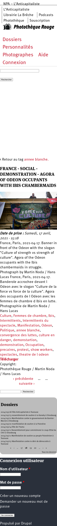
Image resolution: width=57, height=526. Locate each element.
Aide (43, 55)
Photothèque (13, 21)
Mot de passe (12, 483)
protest (23, 350)
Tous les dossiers (49, 452)
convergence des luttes (18, 335)
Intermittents (10, 321)
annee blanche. (36, 159)
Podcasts (46, 15)
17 (22, 448)
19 (31, 448)
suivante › (27, 384)
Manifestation (28, 325)
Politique (7, 330)
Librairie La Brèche (18, 15)
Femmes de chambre (29, 316)
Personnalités (18, 47)
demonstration (11, 345)
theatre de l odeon (34, 355)
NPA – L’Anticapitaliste (21, 4)
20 (35, 448)
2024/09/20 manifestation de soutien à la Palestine (23, 424)
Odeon (46, 325)
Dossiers (12, 39)
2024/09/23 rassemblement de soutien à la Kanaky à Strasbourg (28, 415)
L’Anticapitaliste (16, 10)
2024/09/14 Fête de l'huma (12, 427)
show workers (42, 350)
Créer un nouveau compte (20, 496)
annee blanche (28, 330)
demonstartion (24, 340)
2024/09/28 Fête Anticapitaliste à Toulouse (19, 412)
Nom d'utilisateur (15, 469)
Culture (5, 316)
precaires (7, 350)
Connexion (14, 62)
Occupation (34, 345)
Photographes (18, 55)
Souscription (39, 21)
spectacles (8, 355)
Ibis (51, 316)
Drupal (26, 523)
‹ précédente (23, 379)
